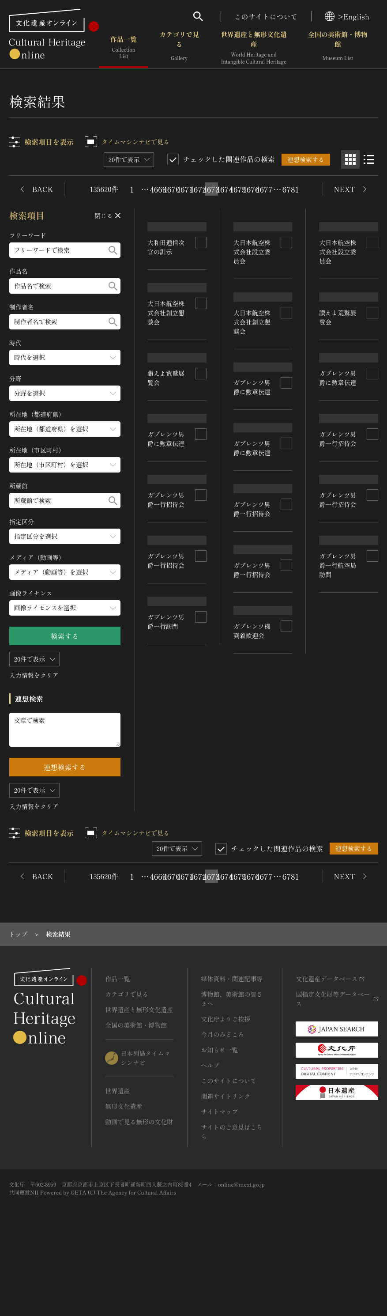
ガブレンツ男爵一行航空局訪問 (338, 757)
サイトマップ (219, 1178)
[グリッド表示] (350, 159)
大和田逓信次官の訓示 (166, 280)
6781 (290, 189)
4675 (237, 189)
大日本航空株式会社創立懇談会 (166, 377)
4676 (251, 189)
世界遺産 (117, 1157)
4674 (224, 189)
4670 (171, 189)
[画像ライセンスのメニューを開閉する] (64, 608)
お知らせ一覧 (219, 1116)
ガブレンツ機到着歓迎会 (252, 855)
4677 (264, 189)
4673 (211, 189)
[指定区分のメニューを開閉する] (64, 536)
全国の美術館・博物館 (338, 48)
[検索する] (112, 250)
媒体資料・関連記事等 (232, 1045)
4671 (185, 189)
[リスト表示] (369, 159)
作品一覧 (123, 48)
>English (347, 16)
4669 (158, 189)
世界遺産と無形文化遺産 (254, 48)
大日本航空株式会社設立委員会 (252, 284)
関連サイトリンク (225, 1163)
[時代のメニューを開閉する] (64, 357)
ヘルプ (210, 1132)
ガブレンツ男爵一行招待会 (166, 661)
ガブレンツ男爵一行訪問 (166, 847)
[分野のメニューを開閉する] (64, 393)
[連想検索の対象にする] (201, 275)
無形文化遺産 (123, 1173)
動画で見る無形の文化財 (139, 1188)
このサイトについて (266, 16)
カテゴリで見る (179, 48)
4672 (198, 189)
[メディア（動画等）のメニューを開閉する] (64, 572)
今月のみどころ (222, 1101)
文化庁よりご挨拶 (225, 1086)
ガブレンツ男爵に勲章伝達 (166, 569)
